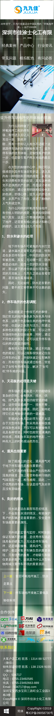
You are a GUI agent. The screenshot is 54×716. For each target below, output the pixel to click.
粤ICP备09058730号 (39, 713)
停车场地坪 (39, 208)
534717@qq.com (24, 687)
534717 (16, 674)
